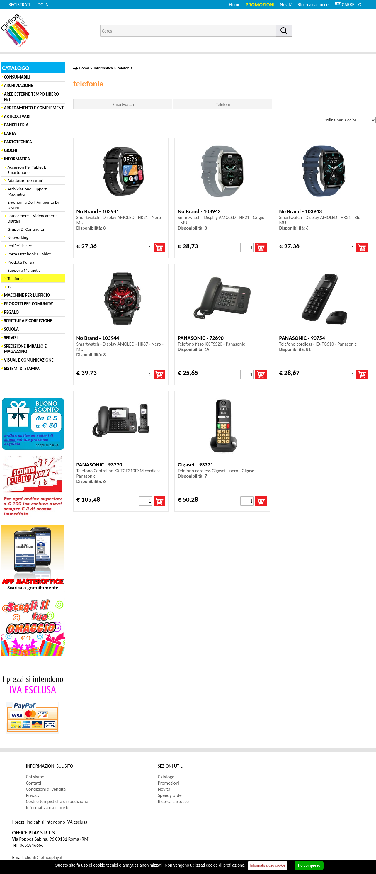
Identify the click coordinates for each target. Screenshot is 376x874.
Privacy (33, 795)
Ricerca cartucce (313, 4)
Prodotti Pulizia (21, 262)
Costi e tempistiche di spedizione (57, 801)
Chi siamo (35, 777)
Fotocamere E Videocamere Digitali (32, 218)
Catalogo (166, 777)
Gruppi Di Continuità (26, 229)
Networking (18, 237)
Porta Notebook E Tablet (29, 254)
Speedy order (170, 795)
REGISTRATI (19, 4)
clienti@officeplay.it (43, 857)
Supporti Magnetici (25, 270)
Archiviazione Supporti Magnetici (28, 191)
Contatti (33, 783)
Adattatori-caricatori (26, 180)
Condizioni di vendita (46, 789)
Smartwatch (123, 104)
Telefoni (223, 104)
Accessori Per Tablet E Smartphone (27, 169)
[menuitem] (316, 4)
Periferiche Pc (20, 245)
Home (234, 4)
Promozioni (260, 5)
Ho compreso (309, 865)
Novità (286, 4)
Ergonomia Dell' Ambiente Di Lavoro (33, 205)
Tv (9, 286)
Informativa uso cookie (47, 807)
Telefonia (16, 278)
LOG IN (42, 4)
